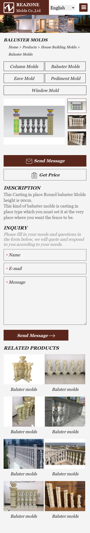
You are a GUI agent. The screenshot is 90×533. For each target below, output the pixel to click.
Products (29, 47)
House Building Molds (58, 47)
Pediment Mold (65, 78)
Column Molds (24, 66)
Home (13, 47)
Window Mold (45, 90)
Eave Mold (24, 78)
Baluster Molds (20, 54)
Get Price (45, 175)
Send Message (45, 161)
